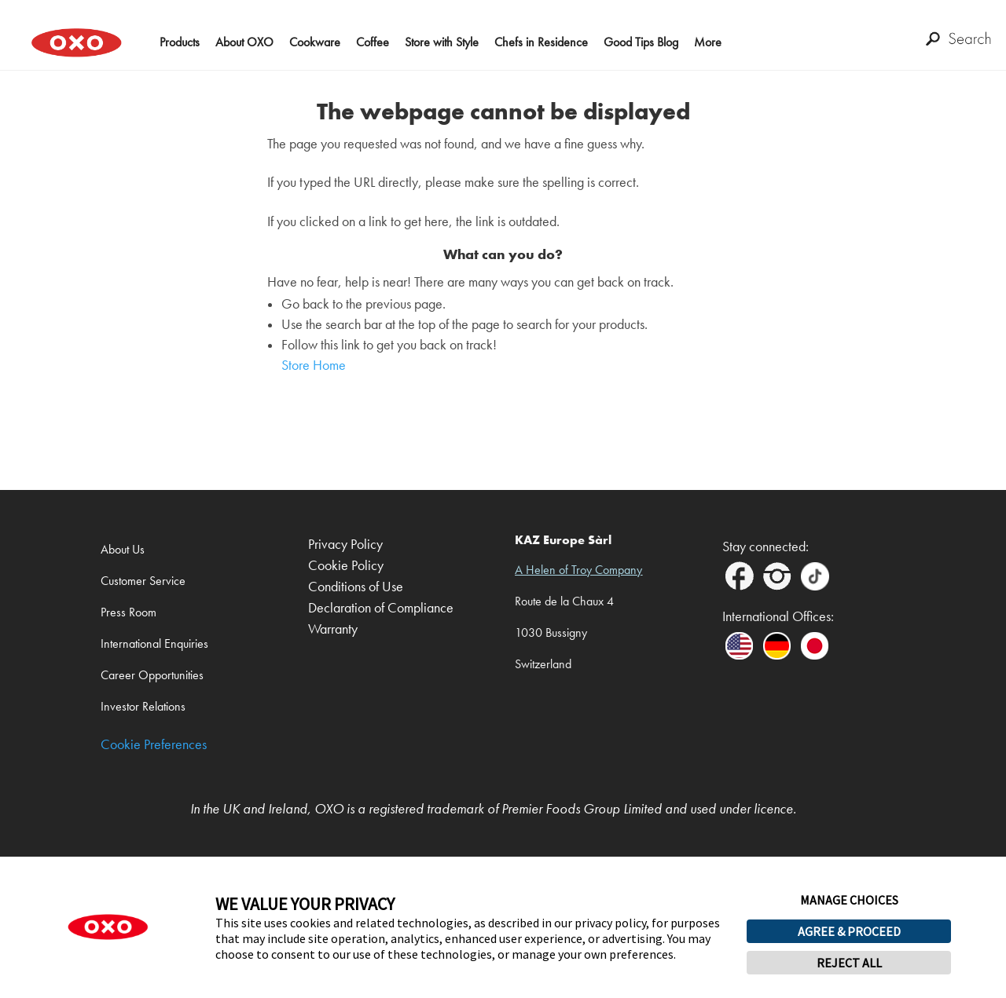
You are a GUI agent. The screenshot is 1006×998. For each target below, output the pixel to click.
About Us (123, 549)
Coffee (372, 42)
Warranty (333, 629)
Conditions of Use (355, 587)
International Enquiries (154, 643)
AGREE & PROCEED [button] (849, 931)
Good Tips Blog (641, 42)
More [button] (707, 42)
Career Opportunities (152, 675)
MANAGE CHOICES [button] (849, 900)
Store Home (313, 365)
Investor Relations (143, 706)
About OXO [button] (244, 42)
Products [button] (180, 42)
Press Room (128, 612)
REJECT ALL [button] (849, 963)
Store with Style (442, 42)
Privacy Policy (345, 544)
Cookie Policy (346, 565)
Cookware (314, 42)
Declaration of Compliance (380, 608)
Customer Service (143, 580)
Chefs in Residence (541, 42)
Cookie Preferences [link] (154, 745)
